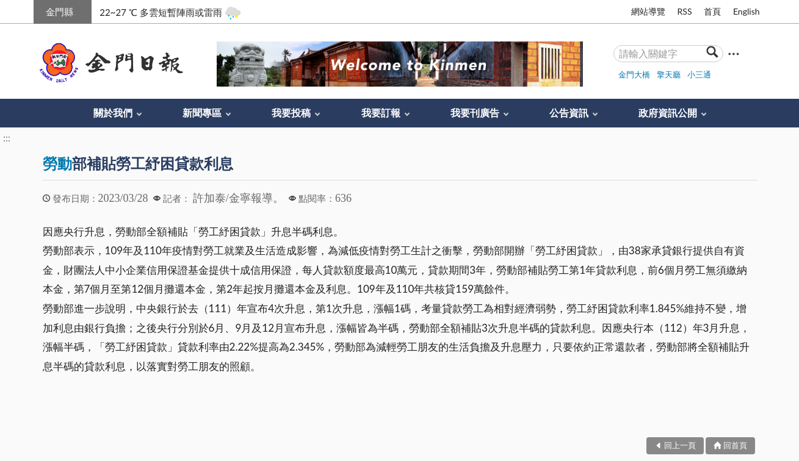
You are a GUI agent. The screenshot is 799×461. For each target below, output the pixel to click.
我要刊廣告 (474, 112)
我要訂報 (380, 112)
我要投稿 (291, 112)
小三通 (699, 74)
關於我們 (112, 112)
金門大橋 (634, 74)
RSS (684, 11)
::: (40, 10)
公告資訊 (568, 112)
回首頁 (735, 445)
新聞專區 (202, 112)
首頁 (712, 11)
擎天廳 (669, 74)
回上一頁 (680, 445)
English (746, 11)
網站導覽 (648, 11)
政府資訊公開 (667, 112)
